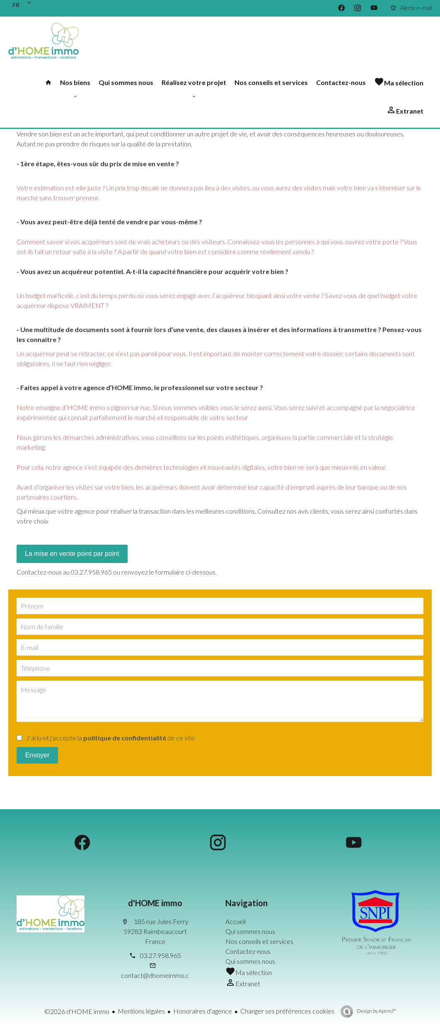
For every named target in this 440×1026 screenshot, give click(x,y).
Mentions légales (141, 1011)
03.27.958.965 (160, 955)
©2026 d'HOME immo (76, 1011)
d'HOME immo (155, 903)
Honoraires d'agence (202, 1011)
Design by (376, 1011)
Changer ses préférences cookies (287, 1011)
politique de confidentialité (124, 738)
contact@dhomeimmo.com (159, 975)
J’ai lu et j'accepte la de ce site (110, 738)
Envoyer (37, 755)
